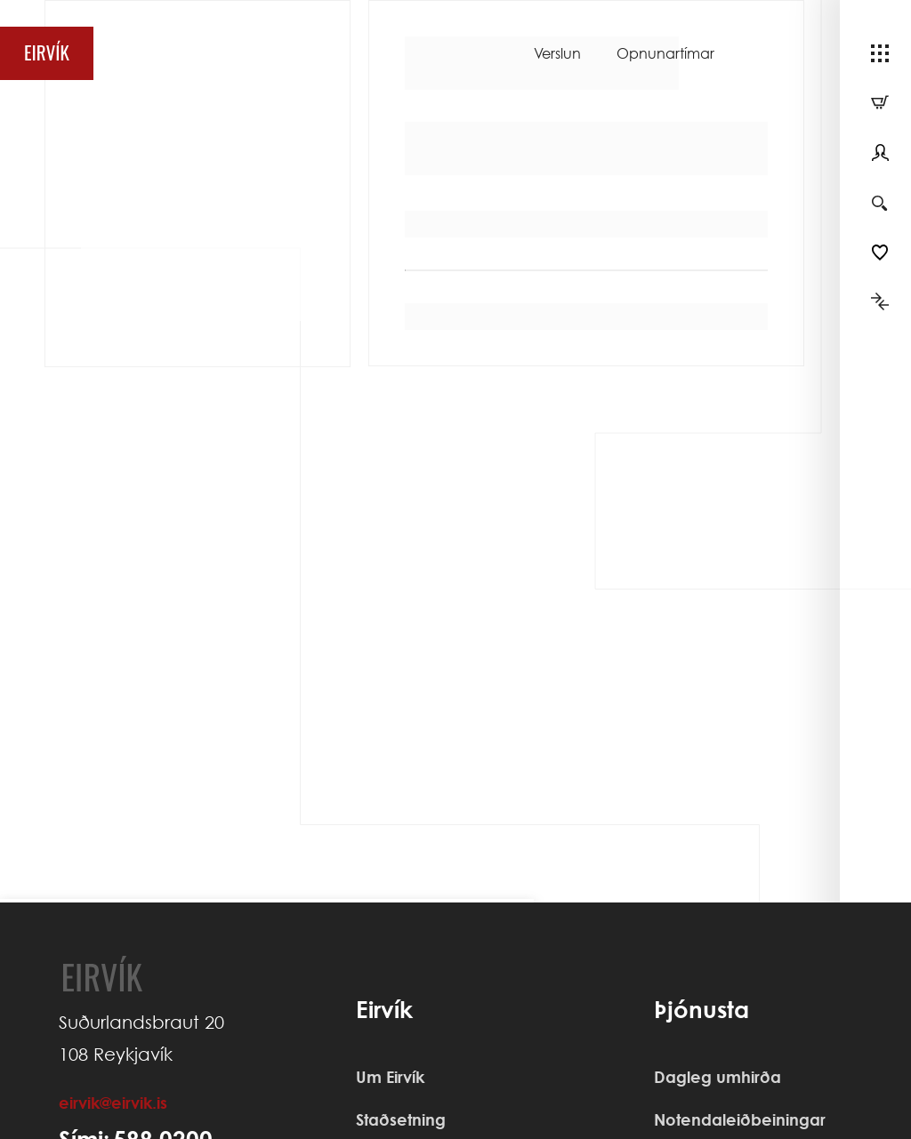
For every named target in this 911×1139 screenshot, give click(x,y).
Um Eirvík (390, 1077)
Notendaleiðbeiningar (740, 1119)
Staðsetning (401, 1119)
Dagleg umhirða (717, 1077)
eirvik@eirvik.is (113, 1102)
